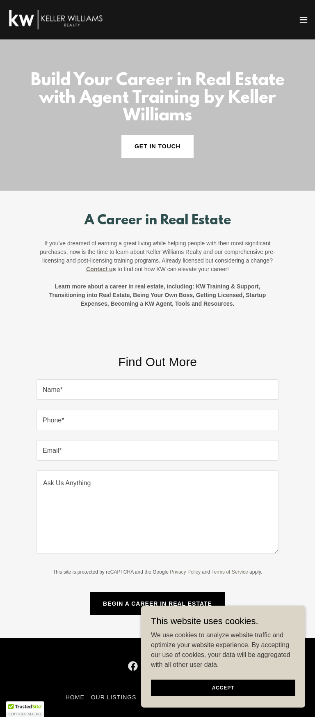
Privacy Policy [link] (185, 572)
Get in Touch (157, 146)
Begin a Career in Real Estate (157, 603)
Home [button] (75, 697)
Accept (223, 687)
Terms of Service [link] (229, 572)
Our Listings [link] (114, 697)
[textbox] (157, 389)
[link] (56, 19)
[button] (303, 20)
